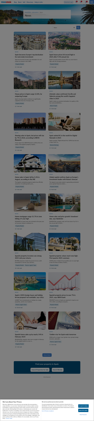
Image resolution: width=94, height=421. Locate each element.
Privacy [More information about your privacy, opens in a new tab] (7, 418)
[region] (47, 410)
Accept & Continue (83, 406)
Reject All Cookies (83, 410)
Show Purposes (83, 414)
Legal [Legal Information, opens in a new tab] (11, 418)
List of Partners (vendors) (48, 411)
